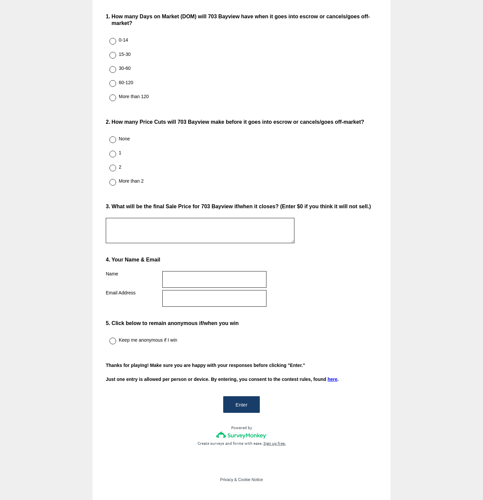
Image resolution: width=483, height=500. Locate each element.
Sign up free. (274, 443)
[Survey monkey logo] (241, 434)
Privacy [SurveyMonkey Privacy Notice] (226, 479)
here (333, 379)
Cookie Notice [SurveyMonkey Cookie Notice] (250, 479)
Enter (241, 405)
